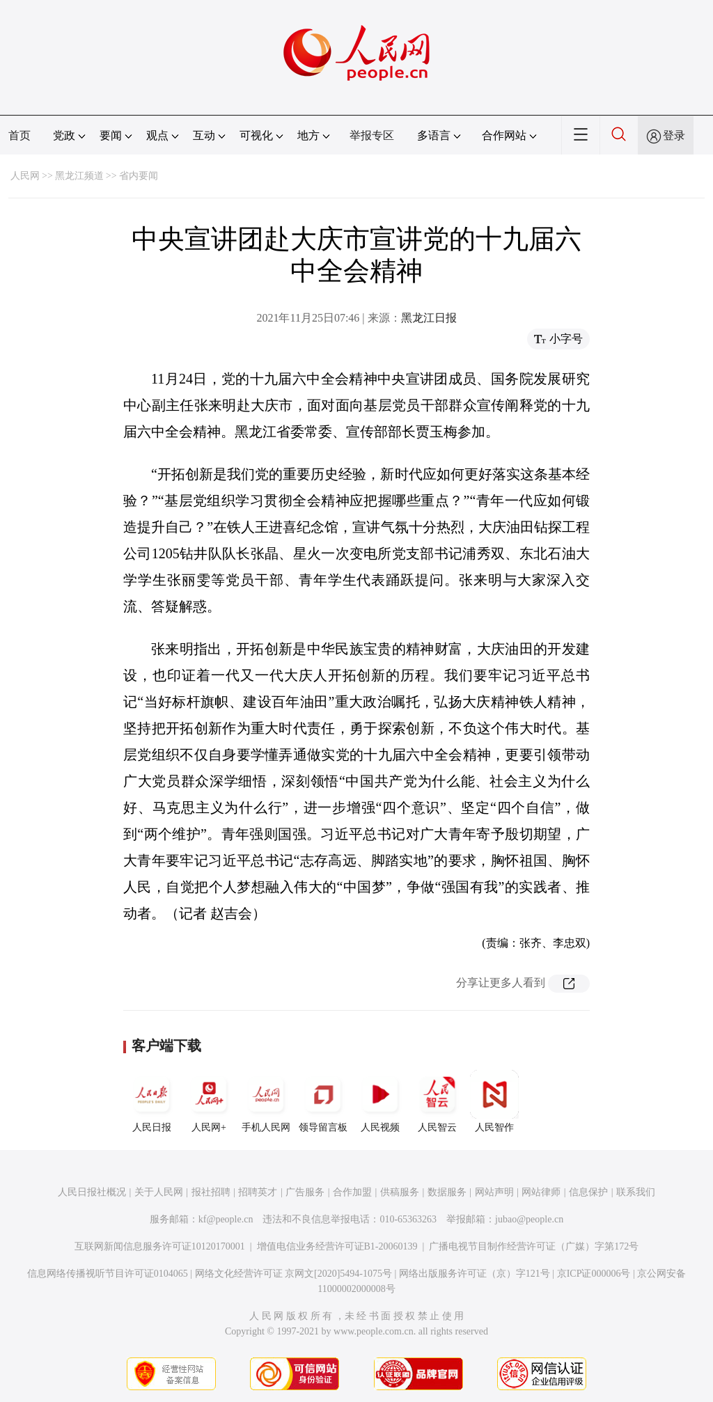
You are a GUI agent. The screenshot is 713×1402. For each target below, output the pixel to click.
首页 (19, 135)
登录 (674, 135)
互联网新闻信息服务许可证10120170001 (160, 1246)
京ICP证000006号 (594, 1273)
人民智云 (437, 1101)
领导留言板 (323, 1101)
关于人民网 (158, 1192)
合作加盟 (352, 1192)
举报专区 (372, 135)
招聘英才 (257, 1192)
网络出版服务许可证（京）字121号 (474, 1273)
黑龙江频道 (79, 176)
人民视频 (380, 1101)
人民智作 (494, 1101)
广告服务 (304, 1192)
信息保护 (588, 1192)
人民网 (25, 176)
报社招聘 (210, 1192)
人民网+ (209, 1101)
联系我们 (635, 1192)
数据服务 (447, 1192)
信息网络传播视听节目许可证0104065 (107, 1273)
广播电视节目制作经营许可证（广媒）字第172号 (533, 1246)
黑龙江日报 (429, 318)
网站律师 (541, 1192)
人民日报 (151, 1101)
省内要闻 (138, 176)
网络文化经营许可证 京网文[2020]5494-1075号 (294, 1273)
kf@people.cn (225, 1219)
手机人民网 (266, 1101)
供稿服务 (399, 1192)
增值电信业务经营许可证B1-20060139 (337, 1246)
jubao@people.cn (529, 1219)
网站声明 (494, 1192)
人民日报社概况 (92, 1192)
